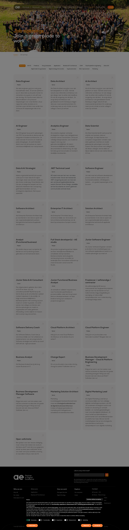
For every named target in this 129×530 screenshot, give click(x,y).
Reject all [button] (86, 525)
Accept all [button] (97, 525)
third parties (55, 507)
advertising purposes (88, 509)
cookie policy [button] (31, 506)
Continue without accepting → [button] (94, 499)
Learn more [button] (32, 525)
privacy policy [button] (78, 502)
